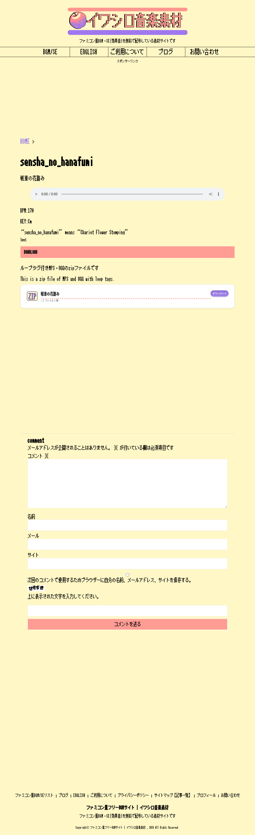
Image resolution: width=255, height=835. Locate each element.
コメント (38, 456)
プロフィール (206, 668)
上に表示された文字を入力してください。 (64, 596)
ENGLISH (89, 52)
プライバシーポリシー (133, 668)
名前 (31, 517)
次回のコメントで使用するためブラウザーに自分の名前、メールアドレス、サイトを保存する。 (110, 580)
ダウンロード (219, 293)
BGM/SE (50, 52)
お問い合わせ (204, 52)
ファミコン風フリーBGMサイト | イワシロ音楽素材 (128, 680)
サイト (33, 555)
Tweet (23, 240)
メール (33, 536)
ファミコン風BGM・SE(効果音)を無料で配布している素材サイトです (128, 688)
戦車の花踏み (50, 294)
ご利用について (127, 52)
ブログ (166, 52)
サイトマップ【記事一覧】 (173, 668)
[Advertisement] (127, 97)
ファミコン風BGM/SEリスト (34, 668)
